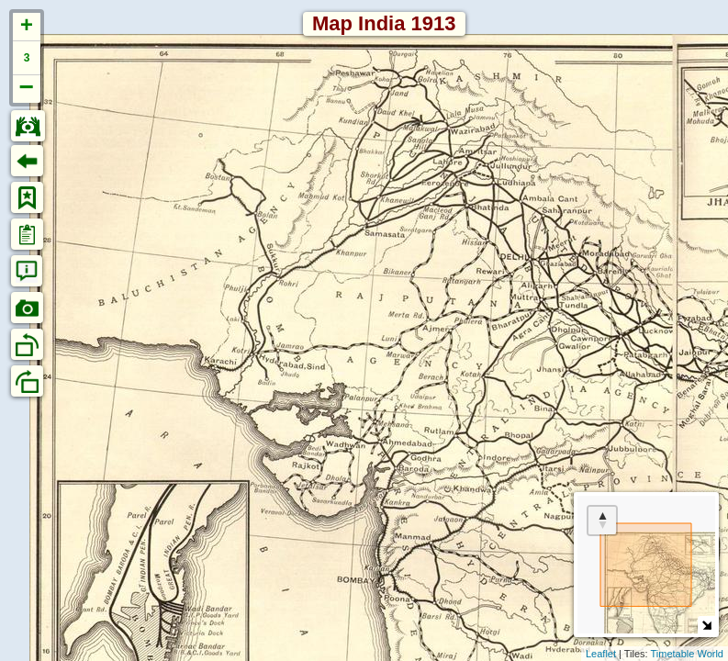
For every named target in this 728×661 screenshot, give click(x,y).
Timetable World (687, 653)
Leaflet (601, 653)
